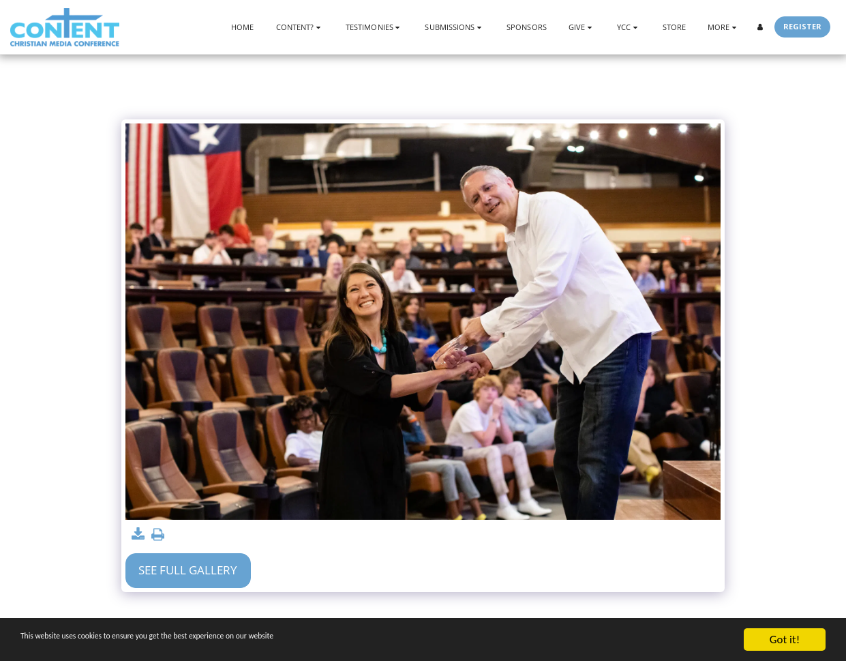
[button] (300, 27)
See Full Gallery (187, 570)
